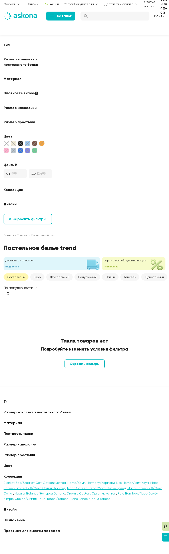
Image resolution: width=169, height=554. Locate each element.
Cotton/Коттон (54, 482)
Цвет (8, 136)
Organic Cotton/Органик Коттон (91, 493)
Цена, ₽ (10, 164)
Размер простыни (19, 122)
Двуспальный (59, 277)
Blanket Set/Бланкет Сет (22, 482)
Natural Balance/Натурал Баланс (40, 493)
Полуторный (87, 277)
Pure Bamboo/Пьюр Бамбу (137, 493)
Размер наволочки (20, 107)
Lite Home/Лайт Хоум (132, 482)
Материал (13, 78)
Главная (9, 235)
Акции (52, 4)
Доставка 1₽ (16, 277)
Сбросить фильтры (29, 219)
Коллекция (13, 189)
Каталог (61, 16)
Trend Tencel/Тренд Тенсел (90, 499)
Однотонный (154, 277)
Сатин (110, 277)
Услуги (69, 4)
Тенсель (130, 277)
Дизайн (10, 204)
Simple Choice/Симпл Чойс (24, 499)
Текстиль (22, 235)
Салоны (32, 4)
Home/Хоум (76, 482)
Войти (159, 16)
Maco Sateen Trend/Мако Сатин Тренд (96, 488)
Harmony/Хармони (101, 482)
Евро (37, 277)
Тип (7, 45)
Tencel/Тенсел (57, 499)
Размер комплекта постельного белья (21, 62)
